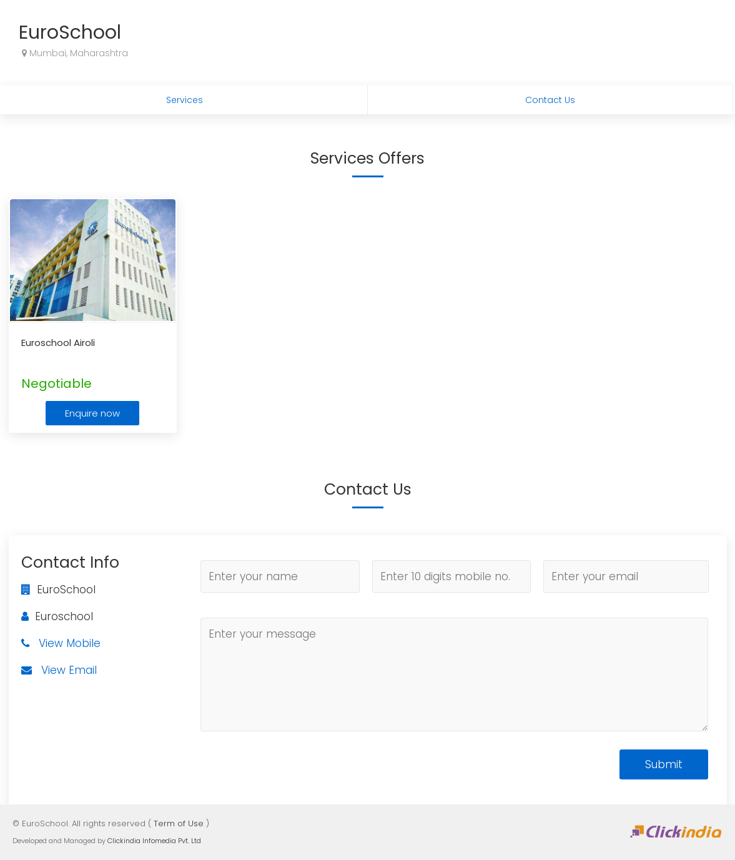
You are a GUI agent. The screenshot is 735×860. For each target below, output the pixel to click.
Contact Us (550, 100)
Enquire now (92, 413)
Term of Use (179, 823)
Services (184, 100)
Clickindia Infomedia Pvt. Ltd (154, 841)
